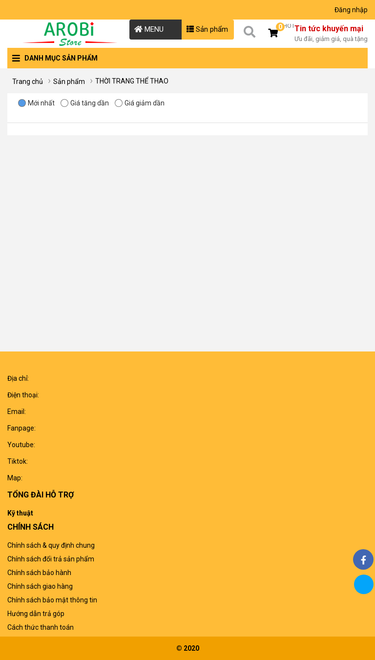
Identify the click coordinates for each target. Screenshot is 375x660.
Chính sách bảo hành (39, 573)
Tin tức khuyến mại (331, 34)
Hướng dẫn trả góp (35, 614)
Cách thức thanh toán (40, 627)
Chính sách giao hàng (40, 586)
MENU (149, 29)
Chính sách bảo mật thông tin (52, 600)
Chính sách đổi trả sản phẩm (50, 559)
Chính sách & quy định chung (51, 545)
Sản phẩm (207, 29)
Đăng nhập (351, 10)
